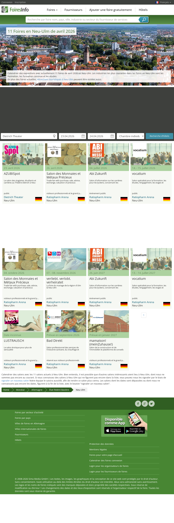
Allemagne (36, 389)
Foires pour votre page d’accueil (105, 455)
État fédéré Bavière (59, 389)
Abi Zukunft (98, 174)
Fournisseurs (73, 10)
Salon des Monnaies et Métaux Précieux (63, 175)
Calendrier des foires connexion (105, 460)
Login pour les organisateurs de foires (109, 466)
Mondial (20, 389)
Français (165, 2)
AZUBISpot (12, 174)
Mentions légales (98, 449)
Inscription (20, 2)
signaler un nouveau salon (15, 380)
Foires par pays (23, 417)
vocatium (139, 174)
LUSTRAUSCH (14, 341)
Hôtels (143, 10)
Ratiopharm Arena (57, 197)
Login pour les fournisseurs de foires (108, 471)
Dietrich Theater (13, 197)
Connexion (7, 2)
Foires (52, 10)
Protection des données (101, 443)
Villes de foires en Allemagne (30, 423)
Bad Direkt (54, 341)
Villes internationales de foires (30, 428)
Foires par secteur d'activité (29, 412)
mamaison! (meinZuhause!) (101, 342)
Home (6, 389)
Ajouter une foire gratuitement (110, 10)
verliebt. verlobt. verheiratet (59, 280)
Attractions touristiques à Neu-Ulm (55, 79)
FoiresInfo (17, 9)
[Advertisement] (87, 108)
